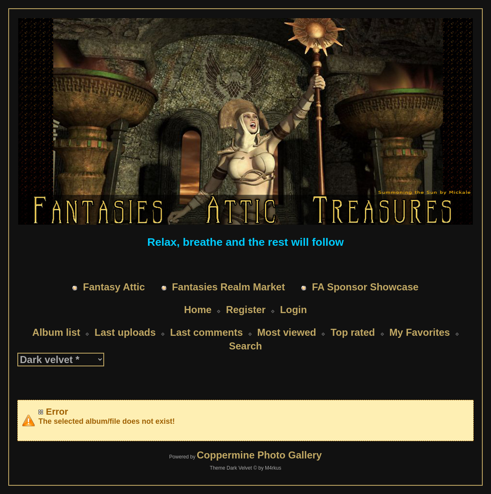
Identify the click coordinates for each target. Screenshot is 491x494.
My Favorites (419, 332)
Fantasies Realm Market (228, 286)
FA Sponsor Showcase (365, 286)
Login (293, 309)
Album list (56, 332)
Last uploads (125, 332)
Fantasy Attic (114, 286)
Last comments (206, 332)
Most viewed (286, 332)
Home (198, 309)
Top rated (353, 332)
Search (245, 346)
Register (246, 309)
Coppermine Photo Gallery (259, 455)
